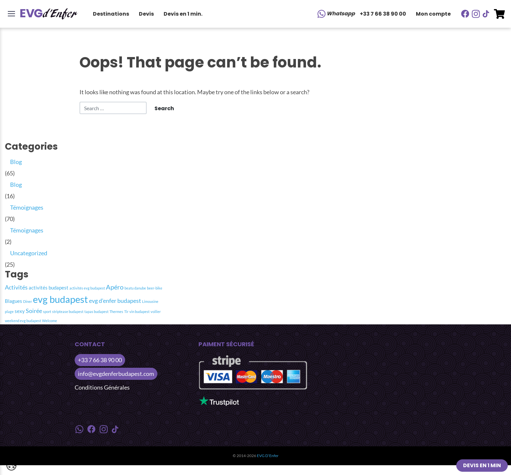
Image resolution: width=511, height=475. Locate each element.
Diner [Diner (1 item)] (27, 301)
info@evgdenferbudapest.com (116, 373)
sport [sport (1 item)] (47, 311)
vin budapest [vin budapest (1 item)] (139, 311)
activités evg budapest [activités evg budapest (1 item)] (87, 288)
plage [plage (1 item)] (9, 311)
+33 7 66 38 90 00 (383, 14)
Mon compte (433, 14)
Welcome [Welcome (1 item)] (49, 321)
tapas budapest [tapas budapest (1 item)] (96, 311)
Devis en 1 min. (183, 14)
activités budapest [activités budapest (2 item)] (48, 287)
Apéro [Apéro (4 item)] (115, 287)
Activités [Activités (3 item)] (16, 287)
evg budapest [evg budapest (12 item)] (60, 299)
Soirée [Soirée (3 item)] (34, 310)
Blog (16, 161)
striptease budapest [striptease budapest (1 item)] (67, 311)
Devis (146, 14)
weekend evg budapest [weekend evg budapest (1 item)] (23, 321)
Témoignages (26, 207)
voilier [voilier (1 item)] (156, 311)
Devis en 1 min (482, 465)
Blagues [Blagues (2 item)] (13, 301)
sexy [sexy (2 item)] (20, 311)
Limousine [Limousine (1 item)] (150, 301)
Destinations (111, 14)
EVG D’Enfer (268, 455)
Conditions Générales (102, 387)
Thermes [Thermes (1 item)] (116, 311)
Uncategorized (28, 253)
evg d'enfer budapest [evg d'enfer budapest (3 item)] (115, 300)
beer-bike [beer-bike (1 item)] (154, 288)
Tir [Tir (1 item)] (126, 311)
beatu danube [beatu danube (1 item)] (135, 288)
